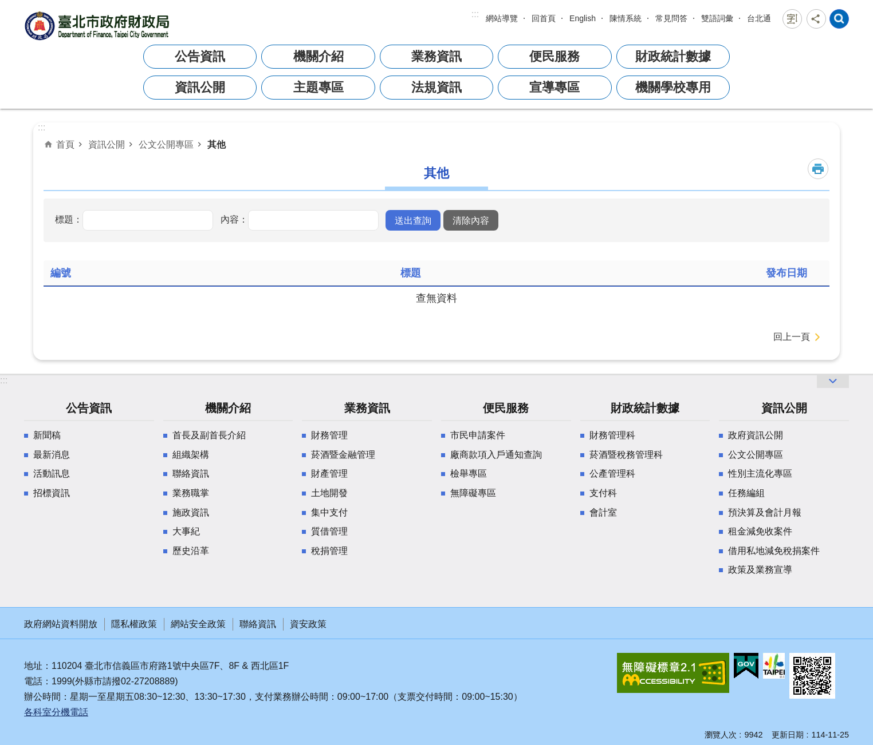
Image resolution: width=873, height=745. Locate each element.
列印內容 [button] (818, 168)
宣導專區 (554, 87)
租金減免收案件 (760, 531)
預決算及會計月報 (764, 512)
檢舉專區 (468, 473)
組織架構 (190, 454)
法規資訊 (436, 87)
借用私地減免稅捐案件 (774, 551)
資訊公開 (200, 87)
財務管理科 (612, 435)
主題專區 (318, 87)
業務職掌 (190, 493)
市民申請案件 (477, 435)
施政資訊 (190, 512)
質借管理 (329, 531)
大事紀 (186, 531)
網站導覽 (502, 18)
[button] (413, 220)
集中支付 (329, 512)
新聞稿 (47, 435)
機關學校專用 (673, 87)
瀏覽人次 (721, 734)
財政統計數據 (673, 56)
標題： (68, 219)
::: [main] (41, 127)
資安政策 (308, 624)
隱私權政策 (134, 624)
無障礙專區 (473, 493)
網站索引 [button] (839, 19)
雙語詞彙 (717, 18)
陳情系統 (625, 18)
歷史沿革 (190, 551)
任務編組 (746, 493)
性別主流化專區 (760, 473)
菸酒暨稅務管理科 (626, 454)
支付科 (603, 493)
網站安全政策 (198, 624)
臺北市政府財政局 (98, 25)
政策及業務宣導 (760, 569)
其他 (216, 144)
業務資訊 (436, 56)
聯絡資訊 (190, 473)
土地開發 (329, 493)
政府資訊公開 (755, 435)
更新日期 (788, 734)
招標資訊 (51, 493)
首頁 (65, 144)
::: (475, 14)
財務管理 (329, 435)
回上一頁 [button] (791, 337)
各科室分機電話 (56, 712)
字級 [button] (792, 19)
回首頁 (544, 18)
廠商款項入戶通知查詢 (496, 454)
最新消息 (51, 454)
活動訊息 (51, 473)
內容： (234, 219)
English (582, 18)
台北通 (759, 18)
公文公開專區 (166, 144)
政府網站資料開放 (60, 624)
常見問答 (671, 18)
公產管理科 (612, 473)
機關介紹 (318, 56)
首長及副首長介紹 (209, 435)
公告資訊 (200, 56)
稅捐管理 (329, 551)
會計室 (603, 512)
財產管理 (329, 473)
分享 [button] (816, 19)
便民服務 (554, 56)
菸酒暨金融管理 (343, 454)
